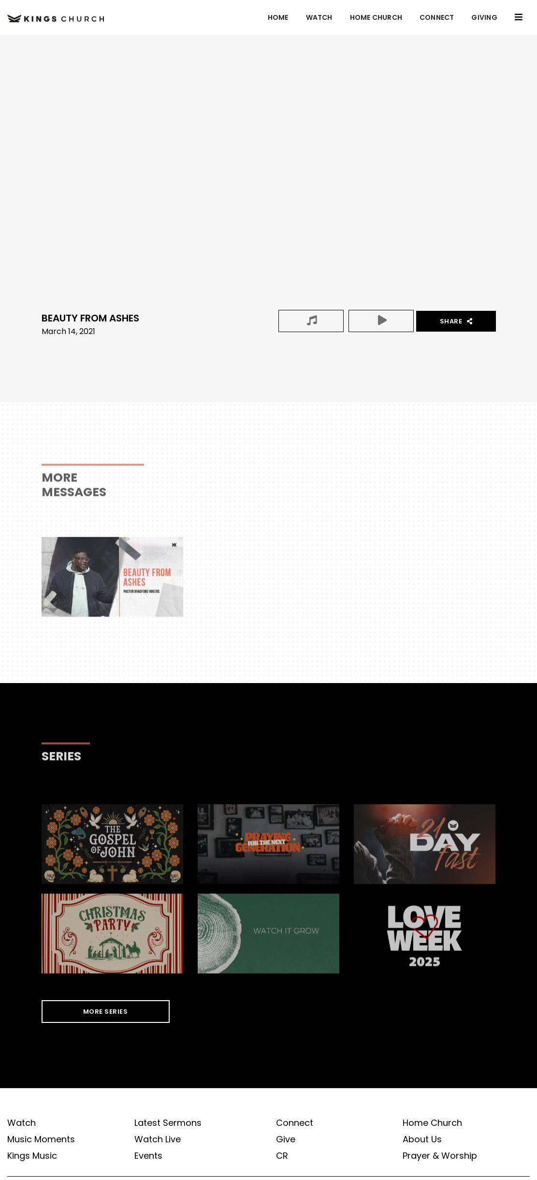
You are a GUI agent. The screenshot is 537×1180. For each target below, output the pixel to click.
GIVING (484, 17)
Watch (319, 17)
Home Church (376, 17)
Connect (437, 17)
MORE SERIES (105, 1011)
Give (285, 1139)
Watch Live (157, 1139)
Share (456, 321)
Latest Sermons (168, 1123)
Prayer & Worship (440, 1156)
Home (278, 17)
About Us (422, 1139)
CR (282, 1156)
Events (148, 1156)
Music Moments (41, 1139)
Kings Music (32, 1156)
